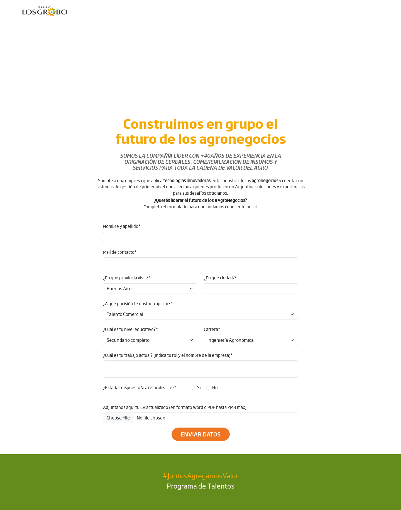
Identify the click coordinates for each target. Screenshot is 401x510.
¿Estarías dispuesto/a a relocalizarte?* (140, 387)
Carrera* (212, 329)
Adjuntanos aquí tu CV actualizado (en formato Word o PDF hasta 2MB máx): (175, 407)
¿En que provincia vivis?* (127, 278)
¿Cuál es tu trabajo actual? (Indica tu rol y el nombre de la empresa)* (168, 355)
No (215, 387)
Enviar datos (201, 434)
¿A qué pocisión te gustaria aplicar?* (138, 304)
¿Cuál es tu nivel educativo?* (130, 329)
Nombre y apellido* (122, 226)
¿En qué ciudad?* (220, 278)
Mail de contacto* (120, 252)
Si (199, 387)
